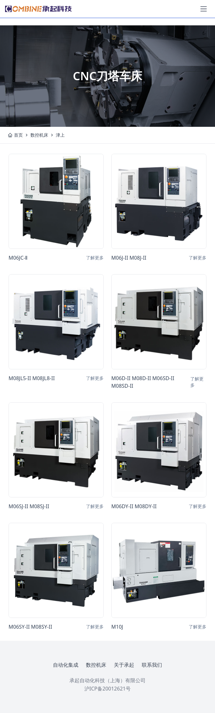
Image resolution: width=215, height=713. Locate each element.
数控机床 (39, 135)
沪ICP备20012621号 (107, 688)
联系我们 (152, 664)
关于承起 (124, 664)
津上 (60, 135)
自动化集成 (65, 664)
